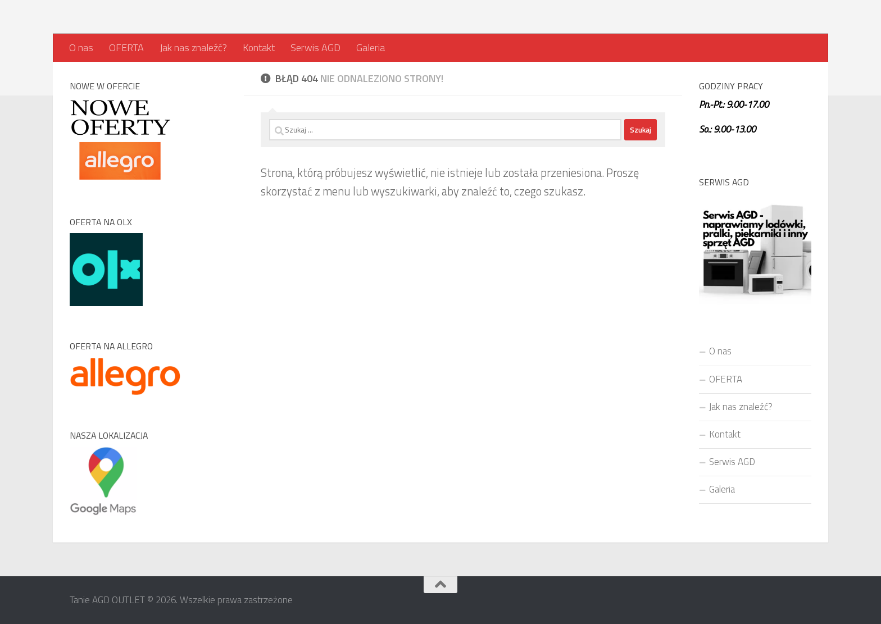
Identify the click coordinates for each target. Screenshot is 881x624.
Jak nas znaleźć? (193, 47)
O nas (81, 47)
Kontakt (259, 47)
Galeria (370, 47)
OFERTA (126, 47)
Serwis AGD (315, 47)
